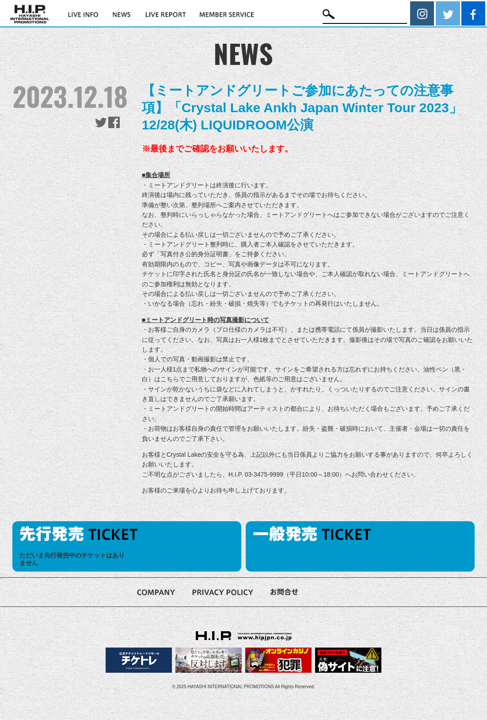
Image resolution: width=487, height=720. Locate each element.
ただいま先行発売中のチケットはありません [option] (72, 559)
